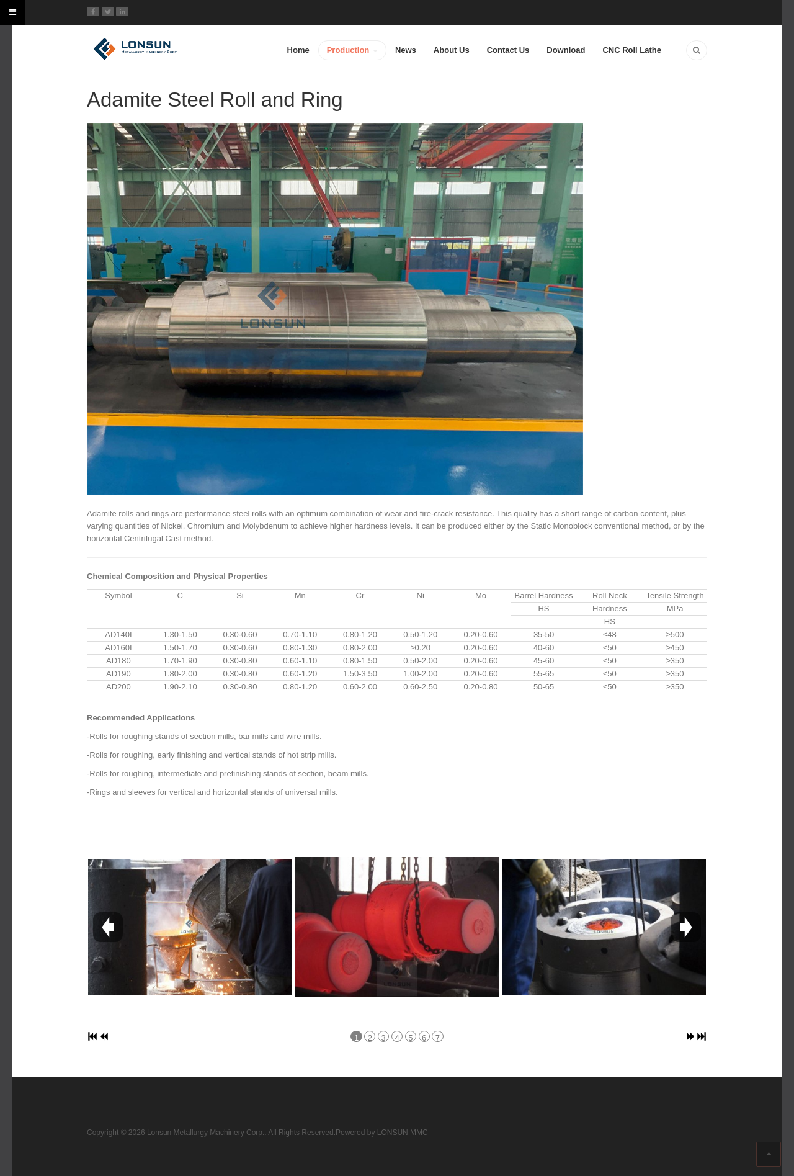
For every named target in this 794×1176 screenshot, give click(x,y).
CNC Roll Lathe (631, 50)
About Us (452, 50)
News (405, 50)
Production (352, 50)
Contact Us (508, 50)
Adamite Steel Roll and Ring (215, 99)
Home (298, 50)
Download (565, 50)
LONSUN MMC (402, 1132)
